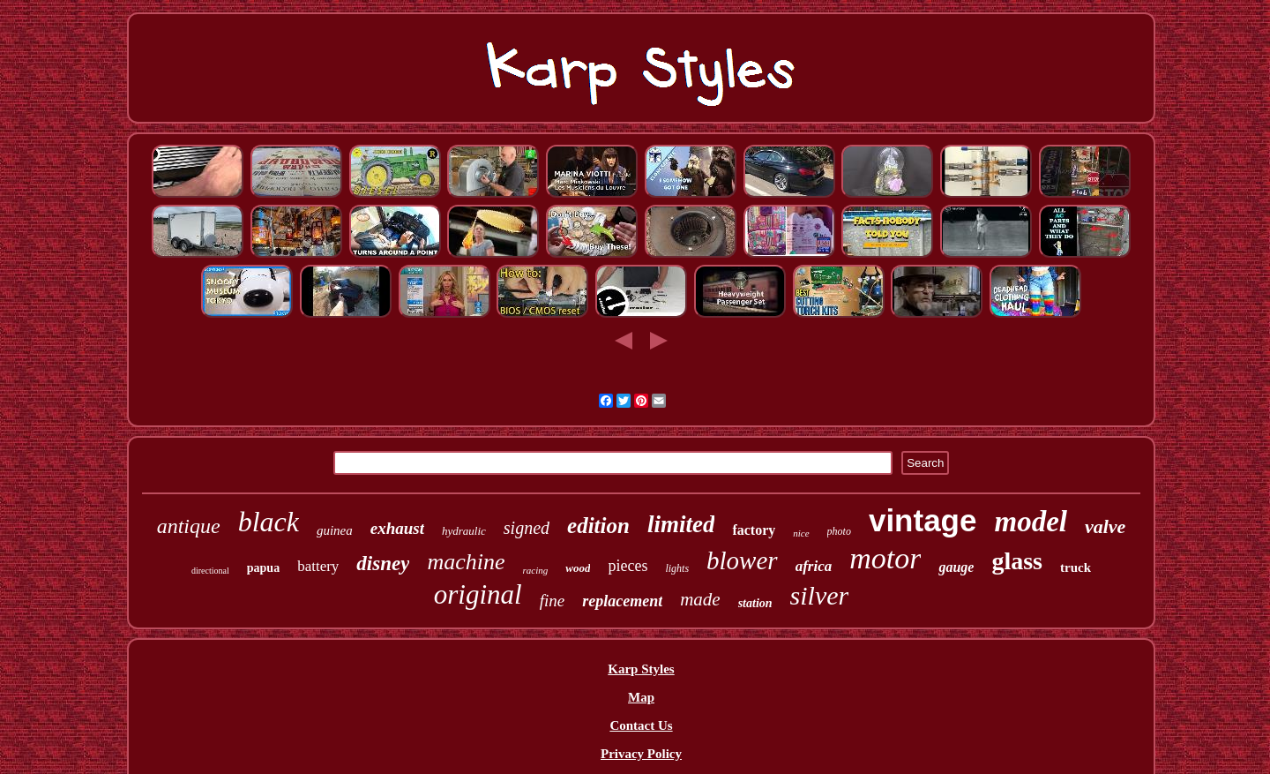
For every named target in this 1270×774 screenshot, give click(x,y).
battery (318, 566)
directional (210, 570)
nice (801, 533)
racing (536, 570)
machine (465, 562)
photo (839, 531)
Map (641, 697)
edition (598, 525)
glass (1016, 561)
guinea (335, 530)
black (268, 521)
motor (885, 558)
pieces (627, 566)
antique (188, 526)
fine (552, 600)
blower (742, 560)
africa (814, 566)
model (1030, 521)
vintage (923, 520)
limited (681, 524)
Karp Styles (641, 669)
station (755, 603)
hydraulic (464, 530)
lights (677, 568)
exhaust (397, 528)
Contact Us (640, 725)
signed (526, 527)
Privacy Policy (641, 754)
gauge (956, 567)
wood (577, 568)
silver (819, 595)
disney (382, 563)
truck (1075, 567)
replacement (622, 601)
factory (753, 529)
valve (1105, 526)
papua (263, 568)
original (478, 594)
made (700, 599)
